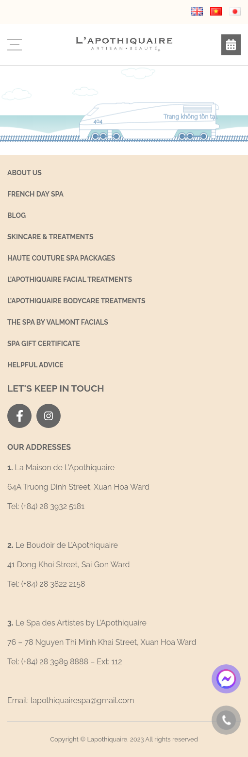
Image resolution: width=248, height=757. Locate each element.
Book (231, 44)
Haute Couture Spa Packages (61, 258)
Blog (16, 215)
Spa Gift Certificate (43, 343)
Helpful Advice (35, 365)
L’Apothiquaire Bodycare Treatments (76, 300)
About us (24, 172)
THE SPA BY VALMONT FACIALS (57, 322)
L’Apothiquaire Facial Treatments (69, 279)
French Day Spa (35, 194)
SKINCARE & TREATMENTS (50, 236)
